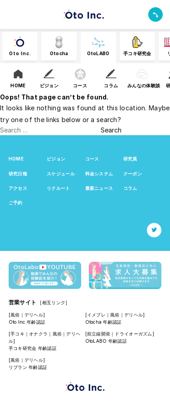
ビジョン (56, 158)
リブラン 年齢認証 (28, 367)
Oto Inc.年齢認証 (27, 322)
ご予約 (16, 202)
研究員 (130, 158)
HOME (16, 158)
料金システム (99, 173)
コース (92, 158)
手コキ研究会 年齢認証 (33, 348)
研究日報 (18, 173)
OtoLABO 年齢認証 (106, 341)
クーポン (132, 173)
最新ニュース (99, 188)
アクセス (18, 188)
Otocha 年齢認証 (103, 322)
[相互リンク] (53, 302)
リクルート (58, 188)
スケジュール (61, 173)
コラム (130, 188)
